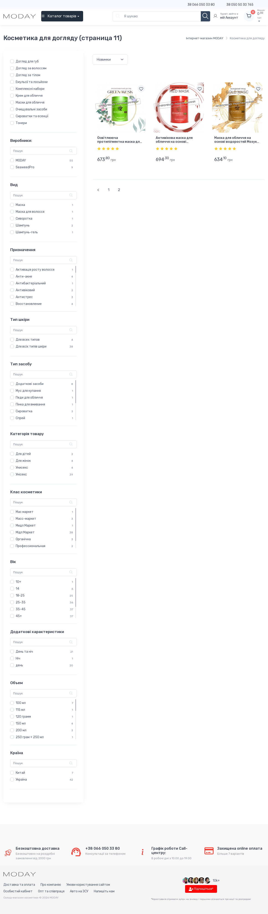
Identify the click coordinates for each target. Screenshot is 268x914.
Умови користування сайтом (88, 885)
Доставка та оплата (19, 885)
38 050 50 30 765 (239, 5)
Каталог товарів (58, 16)
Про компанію (51, 885)
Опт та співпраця (51, 891)
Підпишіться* (201, 889)
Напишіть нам (104, 891)
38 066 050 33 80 (201, 5)
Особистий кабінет (18, 891)
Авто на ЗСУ (79, 891)
